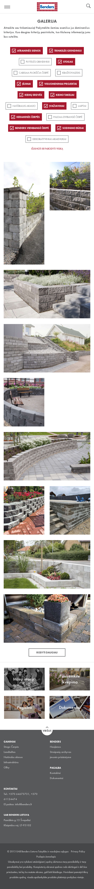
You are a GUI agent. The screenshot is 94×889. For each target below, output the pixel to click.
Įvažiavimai (56, 106)
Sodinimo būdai (73, 128)
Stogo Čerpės (11, 747)
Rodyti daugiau (47, 652)
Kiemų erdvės (33, 95)
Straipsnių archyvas (60, 752)
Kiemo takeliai (65, 95)
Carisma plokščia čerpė (34, 72)
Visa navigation (7, 7)
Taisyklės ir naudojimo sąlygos (53, 851)
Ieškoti (88, 6)
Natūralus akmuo (24, 106)
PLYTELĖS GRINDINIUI (37, 61)
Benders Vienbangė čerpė (32, 128)
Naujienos (55, 747)
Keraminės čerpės (28, 117)
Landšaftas (9, 752)
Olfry (6, 767)
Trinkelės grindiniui (68, 50)
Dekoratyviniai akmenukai (49, 139)
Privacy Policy (78, 851)
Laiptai (82, 106)
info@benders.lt (23, 804)
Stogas (68, 61)
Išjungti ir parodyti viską (47, 148)
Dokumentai (56, 778)
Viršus (47, 730)
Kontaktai (55, 773)
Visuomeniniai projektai (60, 83)
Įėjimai (26, 83)
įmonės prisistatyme (60, 757)
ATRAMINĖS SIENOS (29, 50)
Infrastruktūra (11, 762)
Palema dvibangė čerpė (67, 117)
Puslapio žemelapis (46, 856)
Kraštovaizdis (71, 72)
